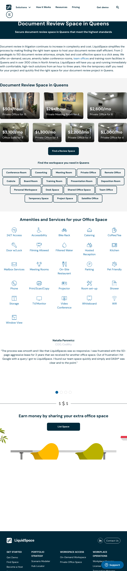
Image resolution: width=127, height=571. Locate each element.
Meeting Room (64, 172)
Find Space (13, 562)
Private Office (88, 172)
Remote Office (113, 172)
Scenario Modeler (40, 561)
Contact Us (112, 540)
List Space (63, 426)
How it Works (43, 7)
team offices (81, 58)
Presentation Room (81, 181)
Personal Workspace (25, 189)
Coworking (41, 172)
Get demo (103, 7)
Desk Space (52, 189)
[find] (117, 7)
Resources (61, 7)
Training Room (54, 181)
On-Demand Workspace (73, 557)
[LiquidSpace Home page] (8, 7)
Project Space (65, 198)
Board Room (31, 181)
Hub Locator (38, 566)
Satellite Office (90, 198)
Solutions (21, 7)
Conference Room (16, 172)
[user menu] (9, 14)
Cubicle (11, 181)
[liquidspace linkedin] (100, 540)
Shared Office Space (79, 189)
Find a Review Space (63, 151)
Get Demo (12, 557)
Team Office (106, 189)
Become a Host (15, 567)
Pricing (76, 7)
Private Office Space (71, 562)
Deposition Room (110, 181)
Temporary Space (39, 198)
